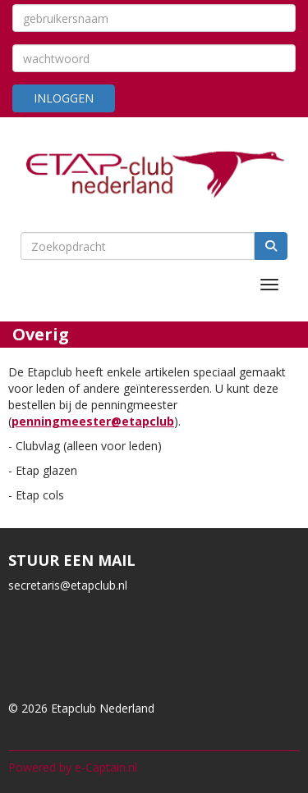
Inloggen (64, 98)
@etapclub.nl (67, 585)
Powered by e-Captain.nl (72, 767)
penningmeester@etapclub (92, 421)
